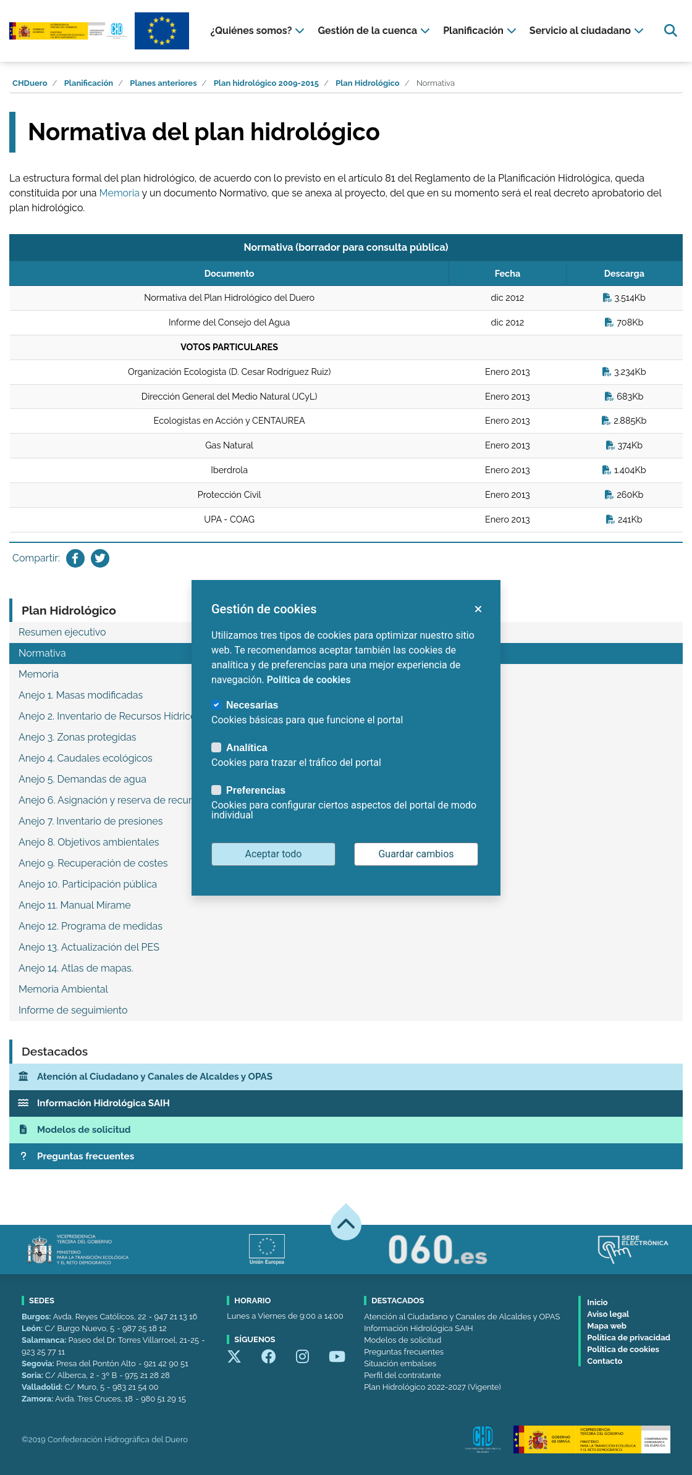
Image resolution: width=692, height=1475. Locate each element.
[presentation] (259, 31)
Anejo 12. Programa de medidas (90, 926)
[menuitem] (259, 30)
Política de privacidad (628, 1337)
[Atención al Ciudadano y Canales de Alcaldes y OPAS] (346, 1077)
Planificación (88, 83)
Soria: (33, 1375)
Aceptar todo (273, 854)
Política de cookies (623, 1349)
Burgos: (37, 1316)
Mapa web (607, 1325)
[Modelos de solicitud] (346, 1130)
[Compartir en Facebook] (75, 558)
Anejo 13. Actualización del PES (89, 947)
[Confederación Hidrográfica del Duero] (69, 31)
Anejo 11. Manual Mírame (75, 905)
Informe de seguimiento (73, 1010)
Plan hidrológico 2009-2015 (266, 83)
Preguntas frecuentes (404, 1351)
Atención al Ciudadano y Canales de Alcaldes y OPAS (462, 1316)
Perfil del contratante (402, 1375)
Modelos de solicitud (402, 1340)
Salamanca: (45, 1340)
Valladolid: (43, 1387)
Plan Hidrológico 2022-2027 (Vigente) (432, 1387)
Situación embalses (400, 1363)
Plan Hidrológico (367, 83)
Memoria (119, 193)
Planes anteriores (163, 83)
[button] (478, 609)
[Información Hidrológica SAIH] (346, 1103)
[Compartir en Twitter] (100, 558)
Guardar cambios (416, 854)
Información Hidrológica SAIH (418, 1328)
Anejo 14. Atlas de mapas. (76, 968)
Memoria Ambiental (63, 989)
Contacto (604, 1361)
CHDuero (30, 83)
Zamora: (38, 1398)
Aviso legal (608, 1314)
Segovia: (39, 1363)
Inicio (597, 1302)
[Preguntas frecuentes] (346, 1156)
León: (33, 1328)
